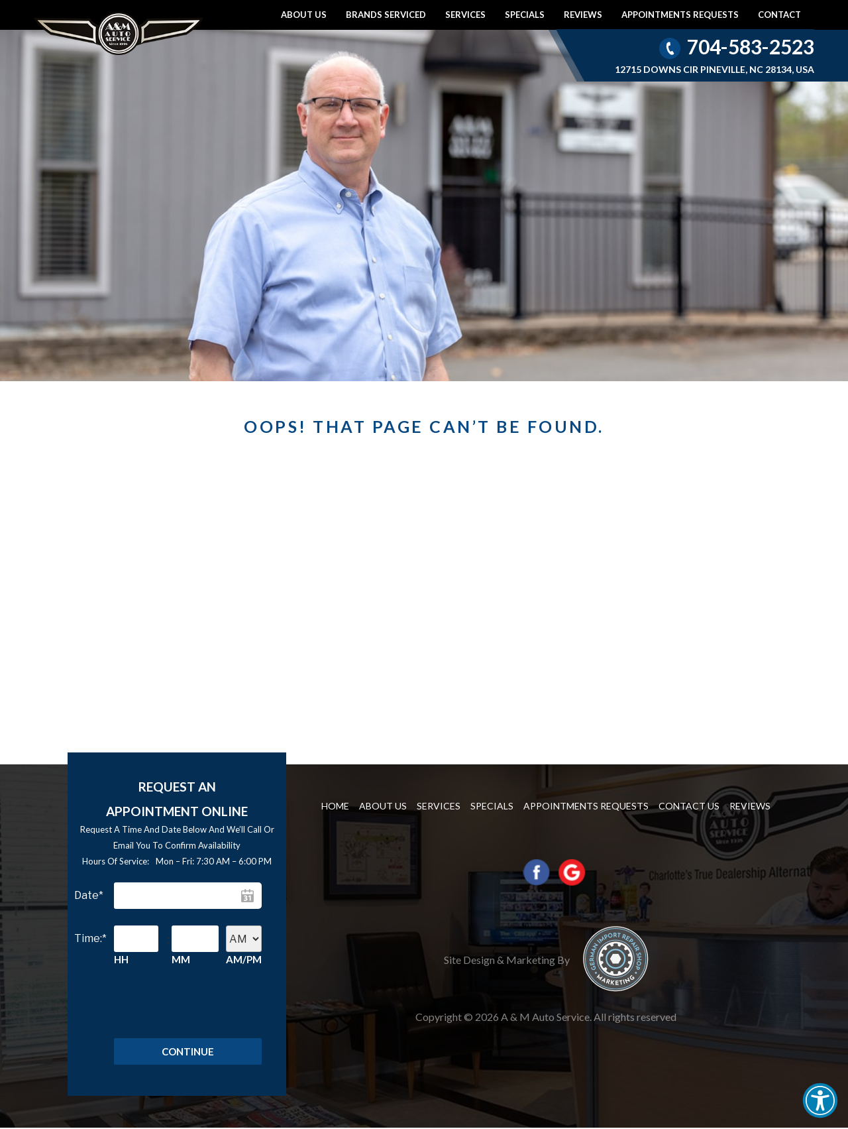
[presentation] (174, 1007)
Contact (779, 14)
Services (465, 14)
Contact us (689, 805)
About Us (304, 14)
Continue (188, 1052)
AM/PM (244, 959)
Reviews (583, 14)
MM (181, 959)
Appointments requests (680, 14)
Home (335, 805)
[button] (820, 1100)
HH (121, 959)
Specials (525, 14)
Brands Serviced (386, 14)
